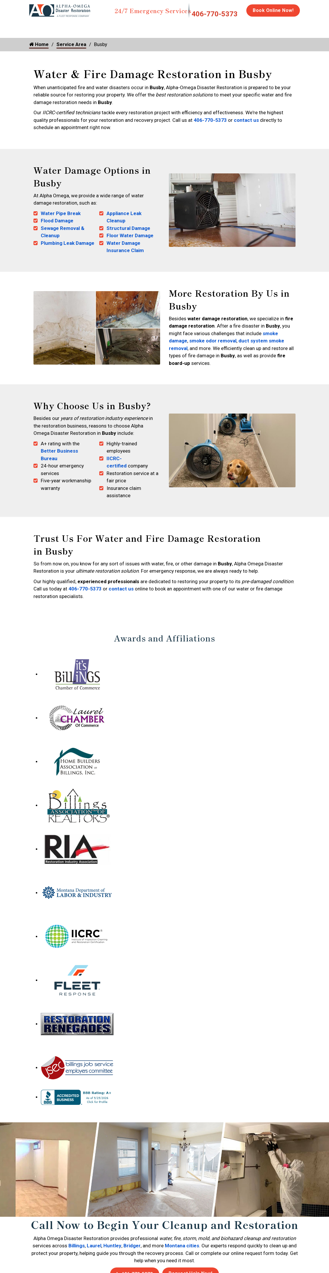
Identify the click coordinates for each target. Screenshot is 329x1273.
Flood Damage (57, 221)
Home (35, 26)
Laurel (94, 1246)
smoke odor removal (212, 341)
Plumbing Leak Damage (67, 243)
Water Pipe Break (61, 213)
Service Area (71, 44)
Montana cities (182, 1246)
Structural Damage (128, 228)
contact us (246, 120)
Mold (152, 26)
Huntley (112, 1246)
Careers (305, 26)
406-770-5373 (215, 14)
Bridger (132, 1246)
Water (60, 26)
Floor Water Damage (130, 235)
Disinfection (188, 26)
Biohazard (224, 26)
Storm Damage (120, 29)
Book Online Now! (273, 10)
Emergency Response (265, 29)
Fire (89, 26)
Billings (76, 1246)
